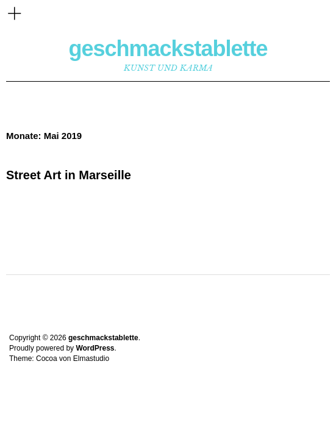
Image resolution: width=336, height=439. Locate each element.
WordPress (95, 348)
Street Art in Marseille (68, 175)
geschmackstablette (167, 48)
